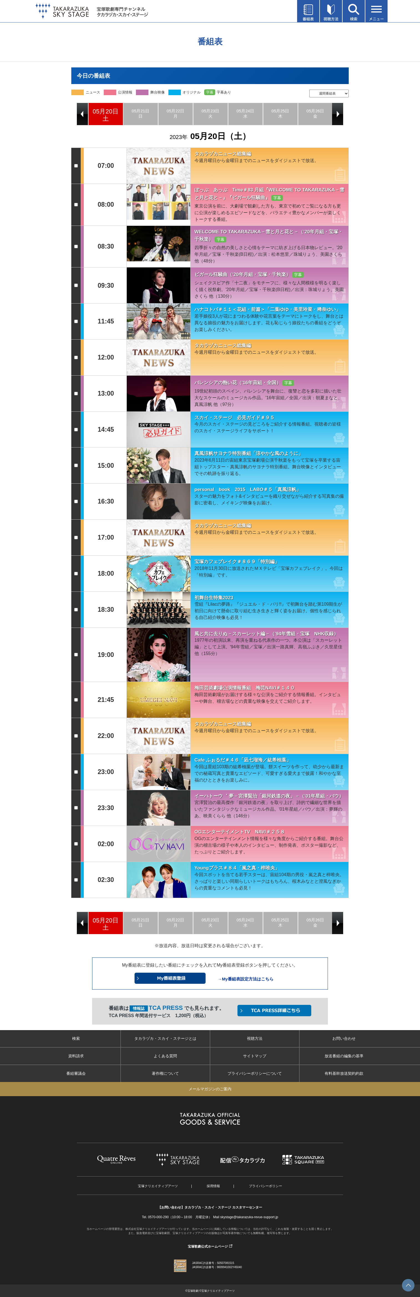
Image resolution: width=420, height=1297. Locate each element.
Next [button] (337, 114)
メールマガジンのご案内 (210, 1089)
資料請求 (76, 1056)
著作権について (165, 1073)
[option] (105, 114)
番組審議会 (76, 1073)
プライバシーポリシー (265, 1186)
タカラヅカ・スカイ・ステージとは (165, 1038)
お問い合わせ (344, 1038)
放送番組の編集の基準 (344, 1056)
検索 (76, 1038)
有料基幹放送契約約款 (344, 1073)
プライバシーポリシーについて (254, 1073)
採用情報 (213, 1186)
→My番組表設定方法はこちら (246, 979)
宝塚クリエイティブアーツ (158, 1186)
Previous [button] (82, 114)
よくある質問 (165, 1056)
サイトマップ (254, 1056)
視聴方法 (254, 1038)
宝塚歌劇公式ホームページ (208, 1246)
